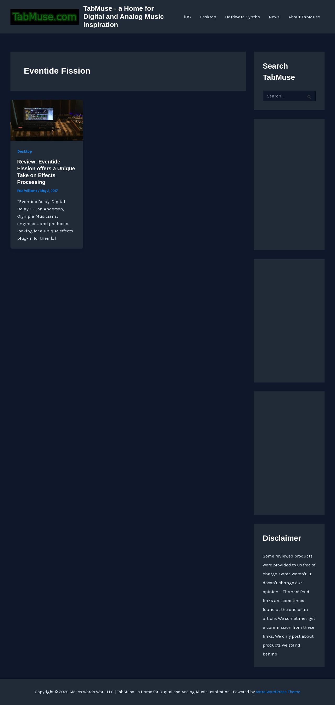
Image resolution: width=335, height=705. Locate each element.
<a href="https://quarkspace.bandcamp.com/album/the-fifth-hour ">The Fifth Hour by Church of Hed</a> (289, 451)
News (274, 16)
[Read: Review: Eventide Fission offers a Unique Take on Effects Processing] (46, 119)
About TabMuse (304, 16)
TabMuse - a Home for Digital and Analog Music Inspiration (123, 16)
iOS (187, 16)
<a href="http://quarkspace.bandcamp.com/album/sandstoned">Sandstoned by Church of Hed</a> (289, 179)
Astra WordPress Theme (278, 691)
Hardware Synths (242, 16)
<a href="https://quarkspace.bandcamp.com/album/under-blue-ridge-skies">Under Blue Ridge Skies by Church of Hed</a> (289, 319)
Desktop (208, 16)
